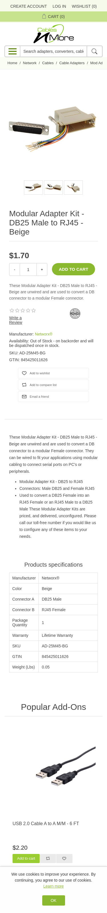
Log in (59, 6)
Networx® (44, 334)
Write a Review (15, 320)
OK (53, 900)
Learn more (53, 886)
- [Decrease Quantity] (14, 269)
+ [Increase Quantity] (42, 269)
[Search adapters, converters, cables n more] (53, 51)
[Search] (94, 51)
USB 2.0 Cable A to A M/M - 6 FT (46, 823)
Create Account (28, 6)
